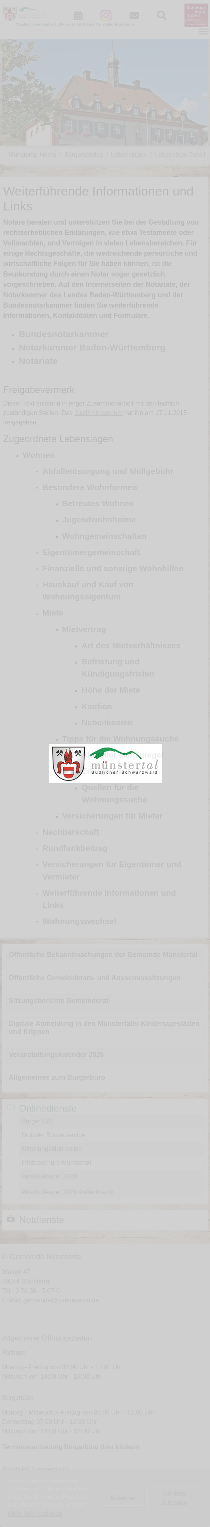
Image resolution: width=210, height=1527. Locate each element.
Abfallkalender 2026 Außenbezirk (68, 1192)
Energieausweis (112, 770)
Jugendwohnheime (99, 519)
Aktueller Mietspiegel (122, 754)
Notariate (38, 361)
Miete (52, 612)
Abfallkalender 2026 (49, 1176)
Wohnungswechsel (79, 921)
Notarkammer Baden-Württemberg (92, 347)
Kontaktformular (40, 1484)
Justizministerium (98, 412)
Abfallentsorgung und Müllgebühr (107, 471)
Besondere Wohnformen (89, 487)
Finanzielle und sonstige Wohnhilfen (113, 568)
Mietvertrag (84, 629)
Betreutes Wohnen (98, 503)
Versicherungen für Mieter (112, 815)
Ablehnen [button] (123, 1498)
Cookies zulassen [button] (174, 1498)
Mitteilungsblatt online (52, 1148)
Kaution (97, 706)
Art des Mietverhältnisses (131, 645)
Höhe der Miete (111, 689)
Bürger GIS (37, 1121)
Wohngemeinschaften (104, 535)
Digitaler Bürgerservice (53, 1135)
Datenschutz (35, 1503)
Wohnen (39, 454)
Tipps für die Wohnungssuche (120, 738)
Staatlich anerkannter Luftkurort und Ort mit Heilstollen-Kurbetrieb (75, 24)
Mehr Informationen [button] (35, 1513)
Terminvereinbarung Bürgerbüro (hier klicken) (70, 1447)
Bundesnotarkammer (64, 334)
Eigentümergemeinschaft (91, 552)
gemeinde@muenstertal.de (61, 1300)
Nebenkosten (107, 722)
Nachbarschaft (70, 831)
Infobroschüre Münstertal (56, 1162)
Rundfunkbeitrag (75, 847)
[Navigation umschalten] (203, 31)
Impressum (33, 1493)
